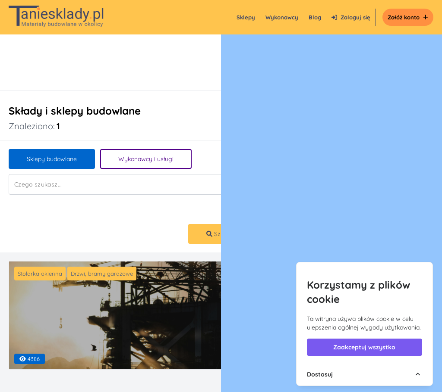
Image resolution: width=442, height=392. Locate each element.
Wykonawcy (281, 17)
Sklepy (246, 17)
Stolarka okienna (40, 273)
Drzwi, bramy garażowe (102, 273)
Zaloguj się (351, 17)
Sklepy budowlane (52, 159)
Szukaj (219, 234)
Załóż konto (408, 17)
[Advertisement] (212, 62)
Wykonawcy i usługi (146, 159)
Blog (315, 17)
